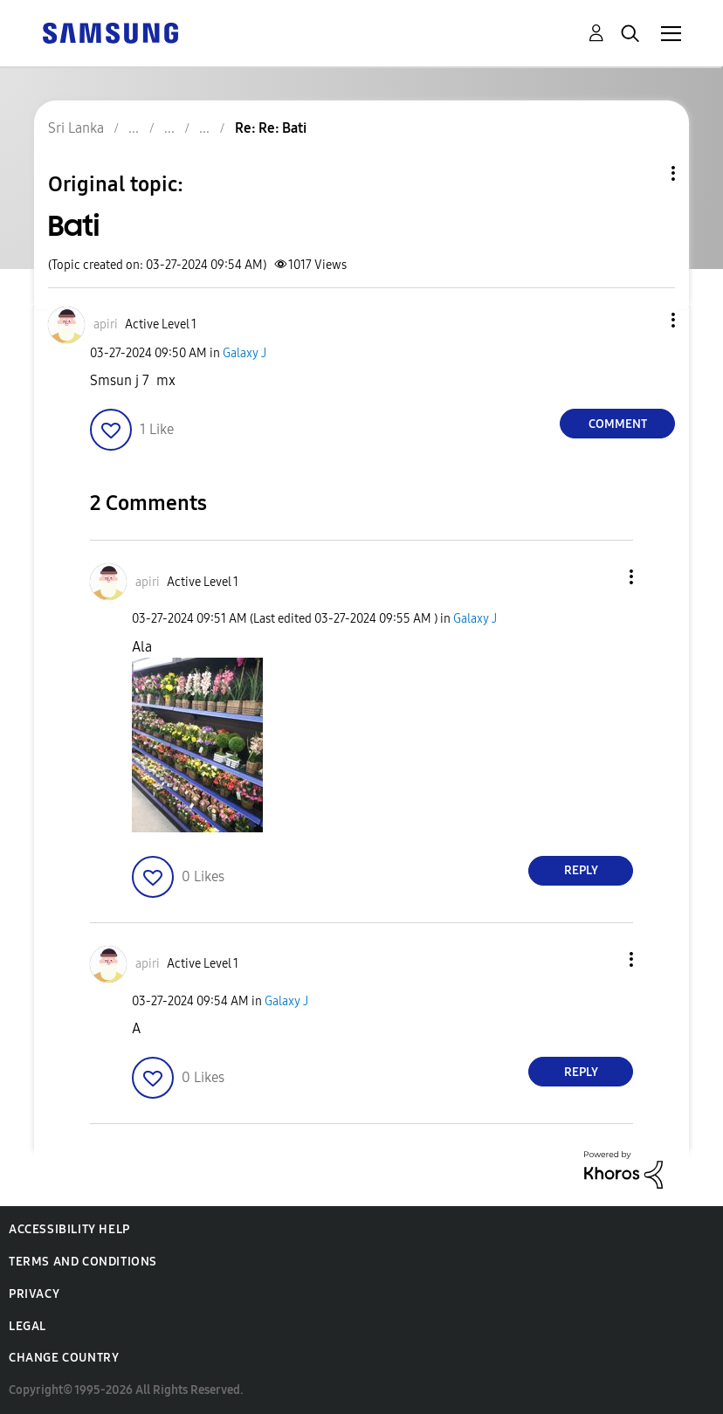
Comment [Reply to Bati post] (618, 424)
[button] (644, 320)
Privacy (34, 1293)
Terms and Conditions (83, 1261)
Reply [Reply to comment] (581, 870)
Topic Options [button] (643, 173)
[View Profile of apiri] (105, 324)
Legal (27, 1326)
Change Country (64, 1357)
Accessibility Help (69, 1229)
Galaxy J (244, 353)
